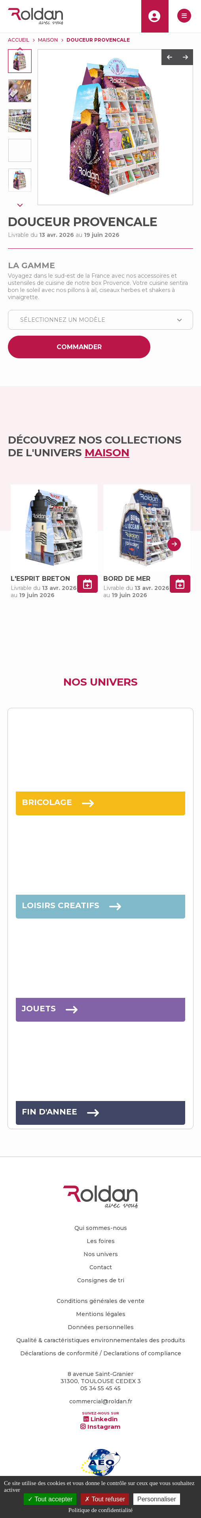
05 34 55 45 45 (100, 1388)
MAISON (48, 40)
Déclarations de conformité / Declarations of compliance (100, 1353)
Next (20, 205)
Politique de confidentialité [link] (100, 1510)
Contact (100, 1267)
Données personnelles (101, 1327)
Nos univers (100, 1254)
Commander (79, 347)
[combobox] (100, 320)
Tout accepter (50, 1499)
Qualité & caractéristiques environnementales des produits (100, 1340)
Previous (20, 49)
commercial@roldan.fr (100, 1401)
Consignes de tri (100, 1280)
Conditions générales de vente (100, 1301)
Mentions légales (100, 1314)
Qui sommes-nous (100, 1228)
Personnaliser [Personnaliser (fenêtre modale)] (156, 1499)
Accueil (18, 40)
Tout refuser (105, 1499)
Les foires (101, 1241)
